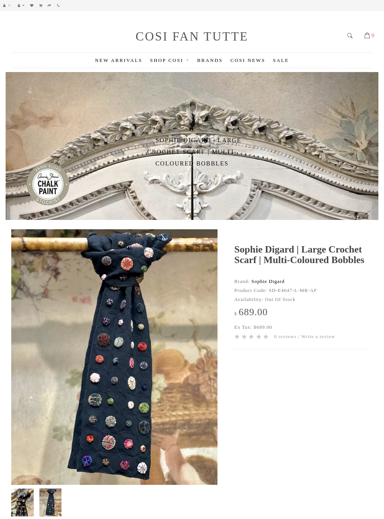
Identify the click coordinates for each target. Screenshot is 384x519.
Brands (210, 60)
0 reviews (285, 336)
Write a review (318, 336)
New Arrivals (118, 60)
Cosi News (247, 60)
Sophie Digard (267, 281)
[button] (9, 5)
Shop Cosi (169, 60)
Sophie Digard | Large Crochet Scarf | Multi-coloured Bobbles (194, 152)
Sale (281, 60)
